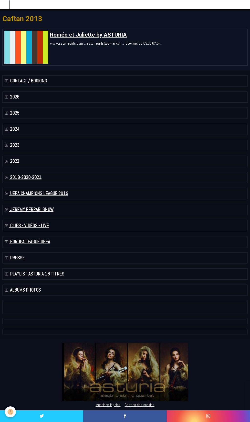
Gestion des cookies (140, 404)
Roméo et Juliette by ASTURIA (88, 34)
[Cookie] (10, 411)
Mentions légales (108, 404)
